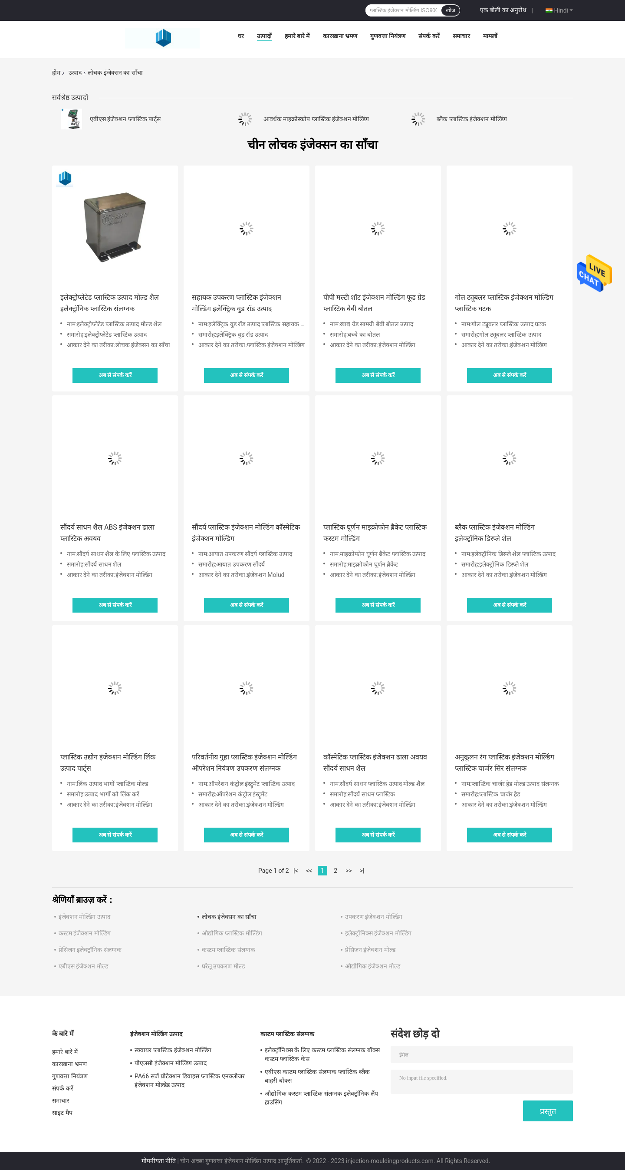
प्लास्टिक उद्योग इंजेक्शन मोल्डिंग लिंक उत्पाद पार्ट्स (107, 762)
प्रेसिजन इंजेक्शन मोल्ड (370, 949)
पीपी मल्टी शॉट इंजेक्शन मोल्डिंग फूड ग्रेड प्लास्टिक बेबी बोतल (374, 303)
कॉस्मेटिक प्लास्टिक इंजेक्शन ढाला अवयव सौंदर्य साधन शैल (375, 762)
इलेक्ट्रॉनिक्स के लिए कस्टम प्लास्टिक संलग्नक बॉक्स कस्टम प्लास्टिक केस (322, 1054)
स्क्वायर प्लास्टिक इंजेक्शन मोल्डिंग (173, 1050)
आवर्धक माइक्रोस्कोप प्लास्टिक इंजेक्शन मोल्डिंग (316, 119)
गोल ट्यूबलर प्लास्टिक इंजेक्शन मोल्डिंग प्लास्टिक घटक (504, 303)
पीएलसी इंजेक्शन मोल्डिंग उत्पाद (171, 1063)
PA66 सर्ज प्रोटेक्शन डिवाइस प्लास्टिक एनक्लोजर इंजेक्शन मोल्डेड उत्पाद (190, 1080)
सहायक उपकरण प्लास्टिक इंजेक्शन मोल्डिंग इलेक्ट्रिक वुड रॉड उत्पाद (236, 303)
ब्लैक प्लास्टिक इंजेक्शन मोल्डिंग (472, 119)
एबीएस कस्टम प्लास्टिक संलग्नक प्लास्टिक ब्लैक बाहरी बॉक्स (317, 1076)
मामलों (490, 36)
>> (348, 870)
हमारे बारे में (297, 36)
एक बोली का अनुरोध (503, 10)
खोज (450, 10)
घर (241, 36)
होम (56, 72)
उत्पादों (264, 36)
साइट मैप (62, 1112)
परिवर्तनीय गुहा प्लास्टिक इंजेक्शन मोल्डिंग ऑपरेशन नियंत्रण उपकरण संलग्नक (244, 762)
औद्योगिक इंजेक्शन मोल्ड (372, 966)
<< (309, 870)
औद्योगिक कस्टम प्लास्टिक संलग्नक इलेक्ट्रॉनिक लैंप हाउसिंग (321, 1098)
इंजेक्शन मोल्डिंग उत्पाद (84, 916)
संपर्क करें (428, 36)
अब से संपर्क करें (115, 375)
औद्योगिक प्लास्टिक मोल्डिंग (232, 933)
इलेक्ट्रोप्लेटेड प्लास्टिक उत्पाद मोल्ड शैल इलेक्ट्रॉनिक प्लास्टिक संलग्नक (109, 303)
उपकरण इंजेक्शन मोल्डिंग (373, 916)
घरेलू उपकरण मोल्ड (223, 966)
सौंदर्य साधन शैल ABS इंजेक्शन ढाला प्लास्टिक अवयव (107, 533)
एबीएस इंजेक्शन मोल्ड (83, 966)
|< (295, 870)
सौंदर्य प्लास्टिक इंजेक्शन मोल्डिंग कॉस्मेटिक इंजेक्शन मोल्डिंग (246, 533)
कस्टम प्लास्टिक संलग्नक (228, 949)
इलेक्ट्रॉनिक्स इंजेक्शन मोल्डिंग (378, 933)
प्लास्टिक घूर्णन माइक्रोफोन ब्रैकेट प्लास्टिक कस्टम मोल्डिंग (375, 533)
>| (362, 870)
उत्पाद (75, 72)
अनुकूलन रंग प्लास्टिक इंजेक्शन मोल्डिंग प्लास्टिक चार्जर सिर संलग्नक (504, 762)
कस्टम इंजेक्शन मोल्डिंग (85, 933)
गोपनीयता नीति (158, 1160)
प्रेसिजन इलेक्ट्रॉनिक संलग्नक (90, 949)
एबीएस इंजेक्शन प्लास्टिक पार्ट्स (125, 119)
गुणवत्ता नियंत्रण (387, 36)
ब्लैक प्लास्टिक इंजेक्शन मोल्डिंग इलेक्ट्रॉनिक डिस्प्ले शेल (495, 533)
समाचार (461, 36)
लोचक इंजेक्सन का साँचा (229, 916)
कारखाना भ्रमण (340, 36)
